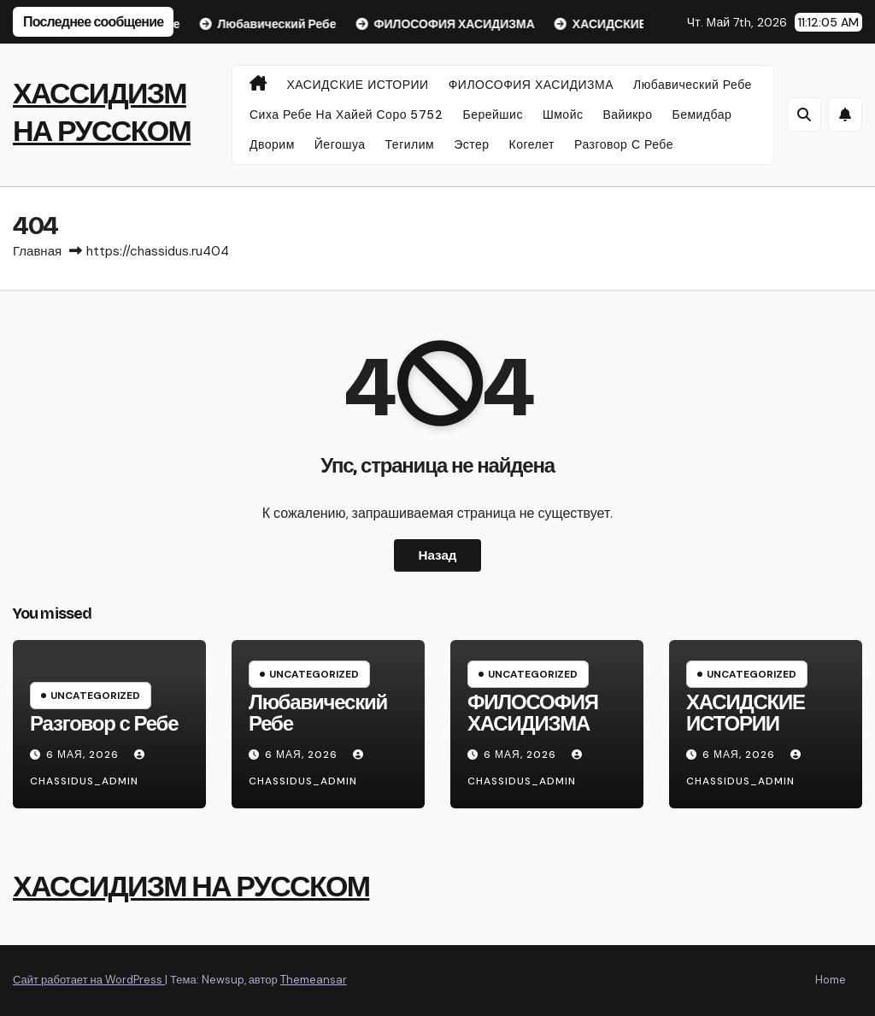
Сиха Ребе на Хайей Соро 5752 (346, 114)
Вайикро (627, 114)
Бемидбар (701, 114)
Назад (437, 555)
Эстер (471, 144)
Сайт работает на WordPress (89, 979)
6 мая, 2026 (84, 754)
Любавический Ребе (692, 84)
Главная (37, 251)
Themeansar (313, 979)
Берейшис (492, 114)
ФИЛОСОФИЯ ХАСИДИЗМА (531, 84)
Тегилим (410, 144)
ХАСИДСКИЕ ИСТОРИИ (358, 84)
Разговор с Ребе (623, 144)
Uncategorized (95, 695)
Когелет (532, 144)
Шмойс (563, 114)
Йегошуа (340, 144)
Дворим (272, 144)
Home (830, 979)
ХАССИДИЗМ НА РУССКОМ (191, 886)
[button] (804, 114)
